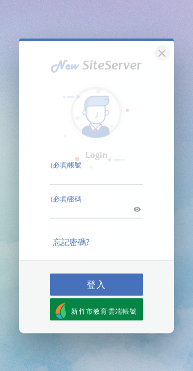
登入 (96, 279)
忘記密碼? (71, 236)
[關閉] (160, 46)
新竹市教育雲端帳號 (96, 305)
